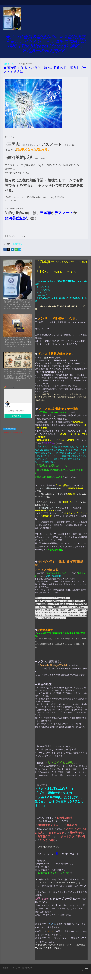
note (39, 293)
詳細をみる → (18, 416)
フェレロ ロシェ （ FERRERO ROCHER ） (58, 882)
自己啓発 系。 (10, 64)
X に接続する (9, 429)
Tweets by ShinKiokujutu (12, 432)
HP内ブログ (42, 295)
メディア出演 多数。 (48, 569)
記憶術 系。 (18, 244)
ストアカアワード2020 (46, 513)
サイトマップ (27, 968)
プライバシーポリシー (14, 968)
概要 (4, 968)
